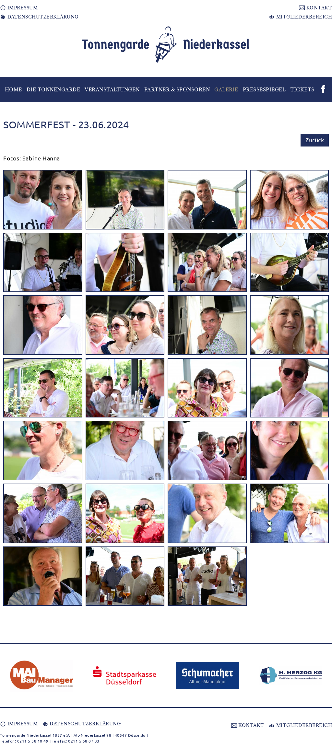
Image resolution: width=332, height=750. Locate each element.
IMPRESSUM (19, 8)
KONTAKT (315, 8)
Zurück (314, 139)
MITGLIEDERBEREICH (300, 17)
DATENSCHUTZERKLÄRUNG (39, 17)
